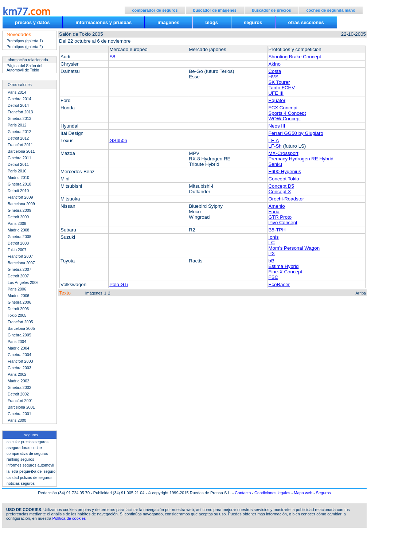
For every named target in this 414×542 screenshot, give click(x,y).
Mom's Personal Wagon (294, 248)
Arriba (361, 293)
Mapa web (303, 493)
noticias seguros (21, 483)
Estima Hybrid (283, 266)
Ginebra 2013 (19, 118)
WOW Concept (284, 118)
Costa (274, 71)
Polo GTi (118, 284)
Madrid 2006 (18, 295)
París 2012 (17, 125)
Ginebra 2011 (19, 158)
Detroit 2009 (18, 217)
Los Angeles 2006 (23, 282)
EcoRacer (279, 284)
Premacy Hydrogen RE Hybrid (300, 158)
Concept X (279, 191)
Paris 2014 (17, 92)
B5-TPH (276, 230)
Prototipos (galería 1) (25, 41)
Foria (273, 211)
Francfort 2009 (20, 197)
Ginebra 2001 (19, 414)
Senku (275, 164)
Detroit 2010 (18, 190)
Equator (276, 100)
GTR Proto (280, 217)
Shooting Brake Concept (294, 56)
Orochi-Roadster (286, 199)
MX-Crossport (283, 153)
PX (271, 253)
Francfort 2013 (20, 112)
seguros (253, 22)
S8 (112, 56)
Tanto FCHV (281, 87)
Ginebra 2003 (19, 368)
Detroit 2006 (18, 309)
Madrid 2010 (18, 177)
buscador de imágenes (215, 10)
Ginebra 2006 (19, 302)
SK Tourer (279, 82)
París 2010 (17, 171)
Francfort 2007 (20, 256)
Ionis (273, 237)
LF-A (273, 140)
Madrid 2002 (18, 381)
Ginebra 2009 (19, 210)
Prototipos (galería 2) (25, 46)
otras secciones (306, 22)
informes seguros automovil (30, 465)
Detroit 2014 (18, 105)
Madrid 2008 (18, 230)
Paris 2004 (17, 341)
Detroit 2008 (18, 243)
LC (271, 242)
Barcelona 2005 (21, 328)
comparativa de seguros (27, 453)
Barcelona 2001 (21, 407)
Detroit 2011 (18, 164)
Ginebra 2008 (19, 236)
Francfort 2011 (20, 145)
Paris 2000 (17, 420)
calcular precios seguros (27, 442)
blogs (211, 22)
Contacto (243, 493)
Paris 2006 (17, 289)
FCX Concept (282, 107)
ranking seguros (20, 459)
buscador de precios (271, 10)
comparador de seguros (154, 10)
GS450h (118, 140)
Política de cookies (69, 518)
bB (271, 261)
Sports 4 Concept (287, 113)
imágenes (168, 22)
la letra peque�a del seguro (31, 471)
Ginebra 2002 (19, 387)
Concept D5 (281, 186)
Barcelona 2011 (21, 151)
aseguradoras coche (24, 447)
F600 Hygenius (284, 171)
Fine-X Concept (285, 271)
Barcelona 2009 (21, 204)
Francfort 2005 (20, 322)
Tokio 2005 (17, 315)
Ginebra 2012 (19, 131)
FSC (273, 277)
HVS (273, 76)
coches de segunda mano (330, 10)
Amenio (276, 206)
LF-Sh (274, 146)
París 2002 (17, 374)
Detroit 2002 (18, 394)
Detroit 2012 (18, 138)
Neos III (276, 126)
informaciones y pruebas (103, 22)
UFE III (275, 93)
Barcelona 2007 (21, 263)
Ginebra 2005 (19, 335)
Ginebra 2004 (19, 354)
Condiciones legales (272, 493)
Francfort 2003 (20, 361)
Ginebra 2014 (19, 99)
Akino (274, 64)
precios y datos (32, 22)
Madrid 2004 (18, 348)
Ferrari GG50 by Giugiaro (295, 133)
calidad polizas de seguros (29, 477)
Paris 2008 (17, 223)
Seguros (323, 493)
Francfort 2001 (20, 400)
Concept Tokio (283, 179)
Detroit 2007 (18, 276)
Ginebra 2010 (19, 184)
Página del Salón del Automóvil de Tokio (24, 67)
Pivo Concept (282, 222)
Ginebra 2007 (19, 269)
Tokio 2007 (17, 249)
